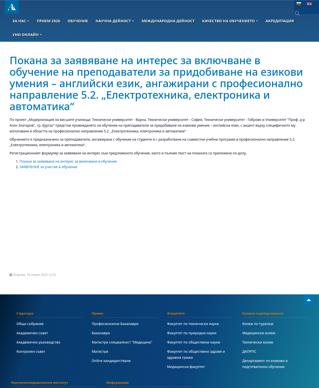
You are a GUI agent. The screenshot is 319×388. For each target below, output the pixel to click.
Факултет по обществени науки (193, 342)
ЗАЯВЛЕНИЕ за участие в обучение (48, 166)
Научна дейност (115, 20)
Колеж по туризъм (258, 323)
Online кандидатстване (111, 360)
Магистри (100, 351)
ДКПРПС (249, 351)
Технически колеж (257, 342)
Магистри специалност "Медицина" (122, 342)
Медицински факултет (186, 366)
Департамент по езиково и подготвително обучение (265, 363)
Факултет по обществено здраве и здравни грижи (196, 354)
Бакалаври (101, 333)
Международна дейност (168, 20)
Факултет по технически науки (193, 323)
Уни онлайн (27, 34)
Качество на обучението (230, 20)
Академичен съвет (32, 333)
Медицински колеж (258, 333)
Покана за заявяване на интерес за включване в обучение (68, 161)
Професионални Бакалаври (115, 323)
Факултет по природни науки (191, 333)
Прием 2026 (48, 20)
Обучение (78, 20)
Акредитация (280, 20)
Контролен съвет (30, 351)
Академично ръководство (38, 342)
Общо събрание (30, 323)
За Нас (20, 20)
